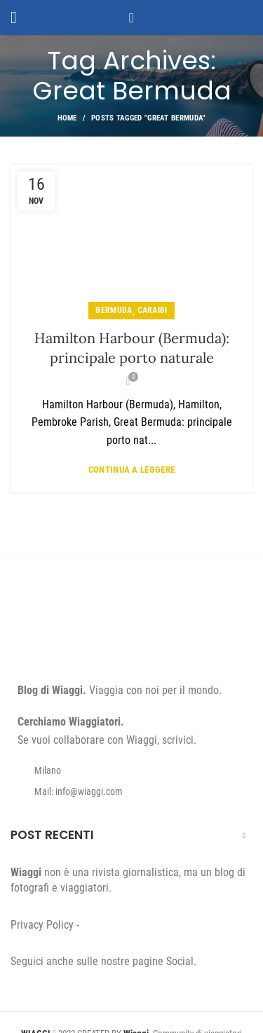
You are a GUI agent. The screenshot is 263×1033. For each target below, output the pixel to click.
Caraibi (152, 310)
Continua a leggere (131, 469)
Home (67, 118)
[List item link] (131, 791)
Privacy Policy (42, 924)
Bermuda (113, 310)
